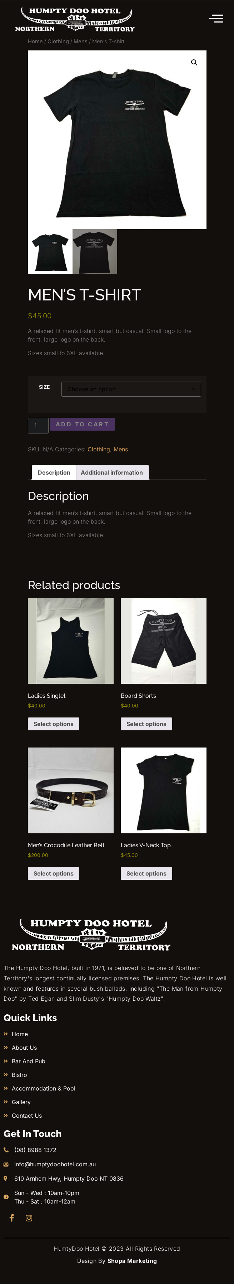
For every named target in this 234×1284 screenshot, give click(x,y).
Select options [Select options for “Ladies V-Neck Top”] (146, 873)
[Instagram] (29, 1218)
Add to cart (83, 424)
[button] (194, 62)
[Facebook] (11, 1218)
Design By (117, 1260)
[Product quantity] (38, 425)
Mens (81, 41)
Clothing (58, 41)
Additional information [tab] (112, 472)
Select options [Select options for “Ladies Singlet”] (54, 723)
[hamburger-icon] (217, 18)
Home (35, 41)
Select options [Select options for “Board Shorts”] (146, 723)
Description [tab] (54, 472)
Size (44, 386)
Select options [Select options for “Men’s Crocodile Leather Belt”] (54, 873)
